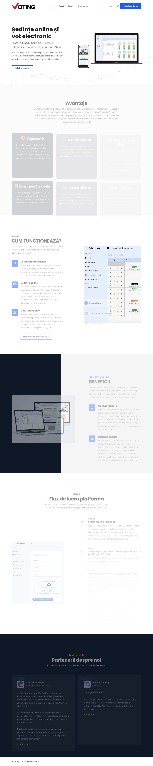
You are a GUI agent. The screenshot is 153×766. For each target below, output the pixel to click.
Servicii (71, 6)
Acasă (61, 6)
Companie (83, 6)
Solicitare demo (131, 6)
